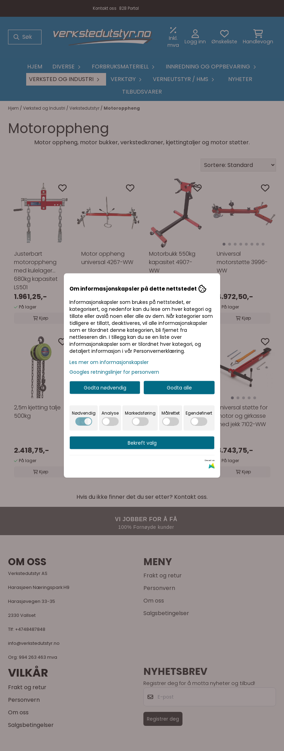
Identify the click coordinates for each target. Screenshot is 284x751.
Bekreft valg (142, 442)
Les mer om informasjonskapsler (109, 362)
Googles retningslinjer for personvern (114, 372)
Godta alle (179, 387)
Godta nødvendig (105, 387)
